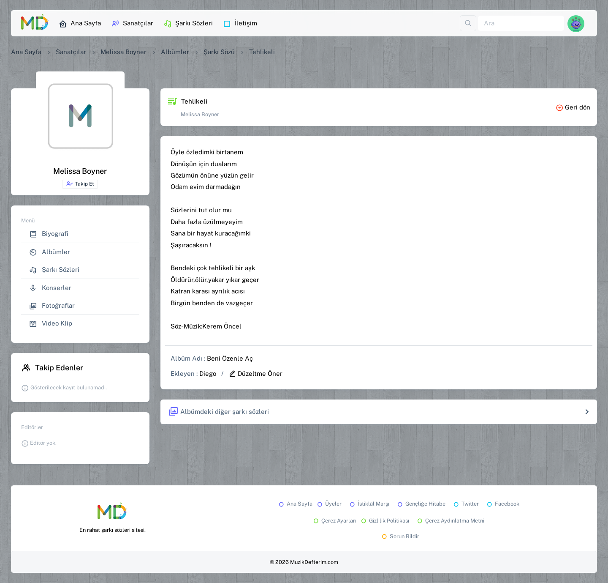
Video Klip (50, 324)
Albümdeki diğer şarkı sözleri (218, 412)
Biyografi (48, 234)
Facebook (502, 504)
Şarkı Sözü (219, 51)
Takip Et (80, 184)
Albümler (175, 51)
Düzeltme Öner (255, 373)
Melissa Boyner (123, 51)
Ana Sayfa (80, 23)
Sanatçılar (132, 23)
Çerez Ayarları (334, 520)
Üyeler (329, 504)
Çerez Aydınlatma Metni (450, 520)
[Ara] (521, 23)
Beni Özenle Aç (230, 358)
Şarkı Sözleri (188, 23)
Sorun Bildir (399, 536)
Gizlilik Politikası (384, 520)
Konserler (50, 288)
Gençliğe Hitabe (420, 504)
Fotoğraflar (52, 306)
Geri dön (573, 107)
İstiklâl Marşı (368, 504)
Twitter (465, 504)
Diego (207, 373)
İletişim (240, 23)
